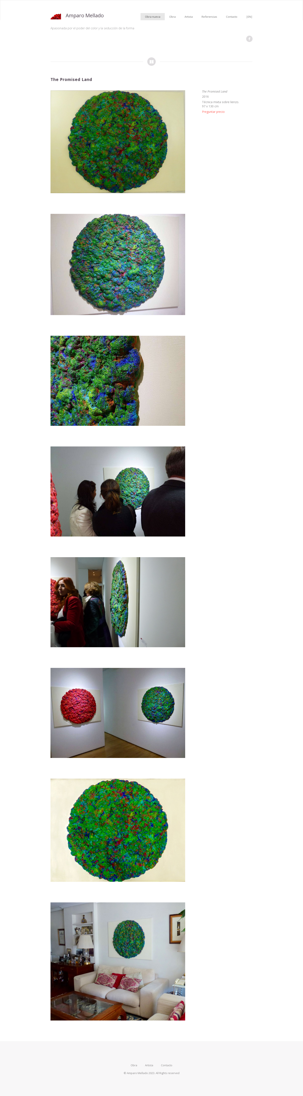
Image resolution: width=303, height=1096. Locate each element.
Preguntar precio (213, 112)
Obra (172, 17)
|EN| (249, 17)
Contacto (231, 17)
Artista (149, 1065)
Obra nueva (152, 17)
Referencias (209, 17)
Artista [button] (189, 17)
